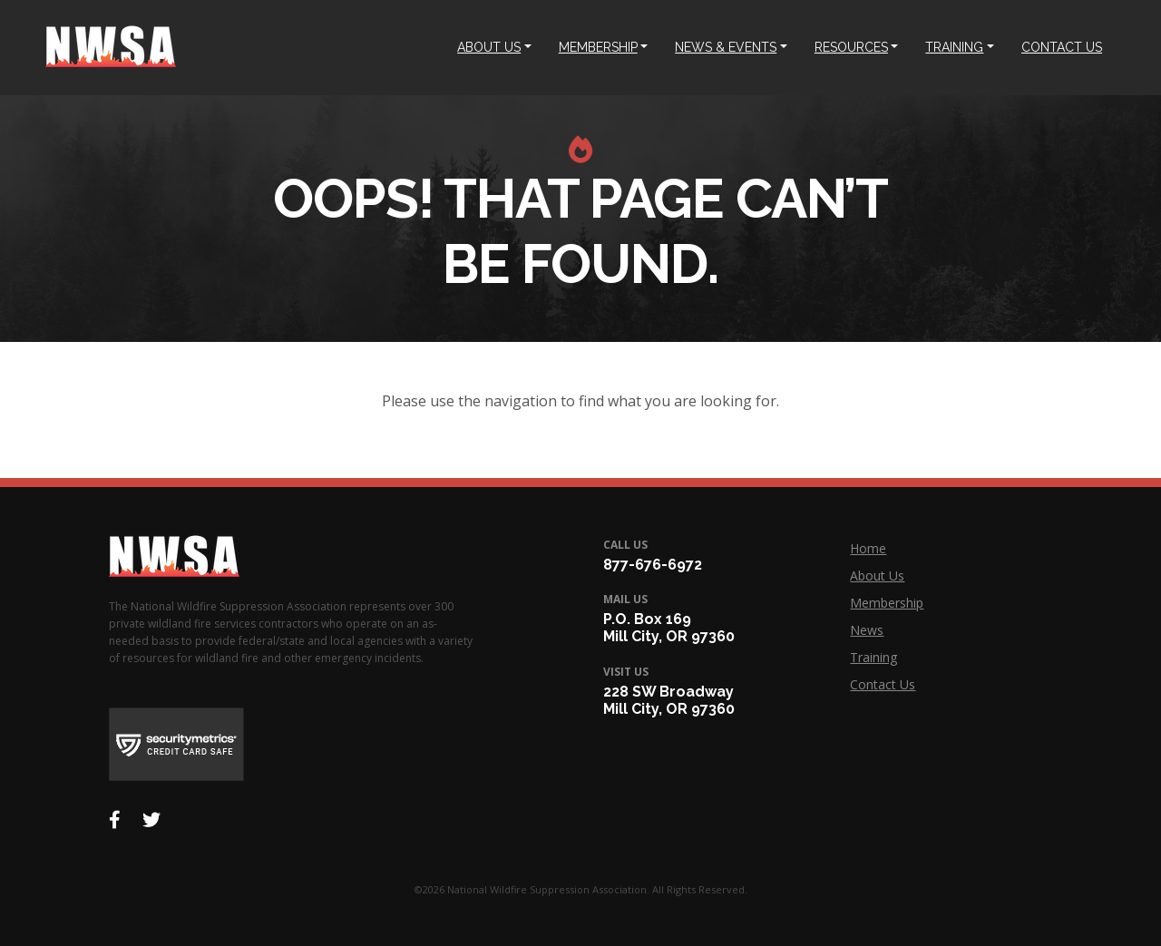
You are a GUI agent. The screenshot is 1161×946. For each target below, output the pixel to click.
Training (873, 657)
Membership (886, 602)
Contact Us (882, 684)
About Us (877, 575)
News (866, 630)
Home (868, 548)
